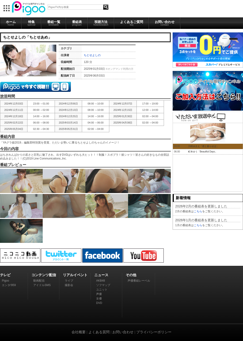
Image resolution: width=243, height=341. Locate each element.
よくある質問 (99, 332)
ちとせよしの (92, 55)
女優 (99, 298)
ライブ (69, 280)
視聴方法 (101, 23)
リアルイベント (75, 275)
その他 (131, 275)
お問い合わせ (165, 23)
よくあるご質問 (131, 23)
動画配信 (39, 280)
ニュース (101, 275)
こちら (198, 211)
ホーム (11, 23)
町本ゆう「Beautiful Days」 (202, 151)
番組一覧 (53, 23)
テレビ (5, 275)
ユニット (101, 289)
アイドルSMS (42, 285)
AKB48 (100, 280)
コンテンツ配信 (43, 275)
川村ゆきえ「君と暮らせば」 (203, 146)
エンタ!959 (9, 285)
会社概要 (79, 332)
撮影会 (69, 285)
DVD (99, 303)
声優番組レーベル (139, 280)
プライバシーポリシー (153, 332)
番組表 (77, 23)
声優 (99, 294)
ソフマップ (103, 285)
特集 (31, 23)
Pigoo (5, 280)
